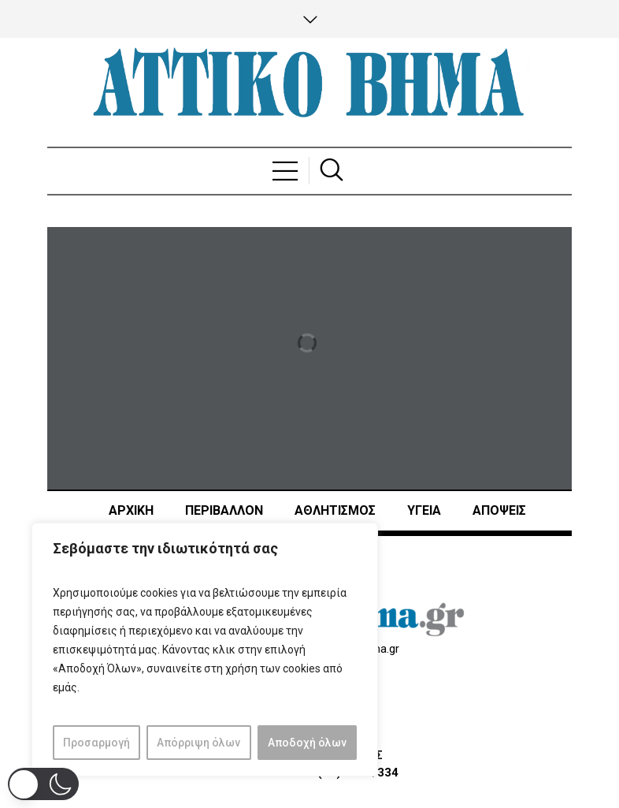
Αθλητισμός (335, 510)
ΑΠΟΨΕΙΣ (499, 510)
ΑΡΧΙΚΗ (131, 510)
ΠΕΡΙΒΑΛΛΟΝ (224, 510)
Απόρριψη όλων (198, 742)
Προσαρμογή (96, 742)
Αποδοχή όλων (307, 742)
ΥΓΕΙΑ (424, 510)
